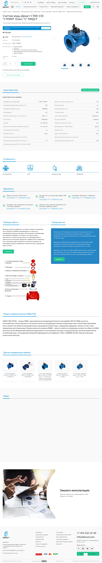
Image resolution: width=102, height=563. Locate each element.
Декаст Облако (51, 2)
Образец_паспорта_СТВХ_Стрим (17, 195)
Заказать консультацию (13, 75)
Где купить (59, 544)
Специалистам (43, 6)
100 (28, 36)
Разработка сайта (39, 561)
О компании (59, 532)
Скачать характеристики (90, 90)
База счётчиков (62, 2)
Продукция (39, 532)
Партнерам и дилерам (57, 6)
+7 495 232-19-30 (94, 2)
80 (26, 36)
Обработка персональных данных (12, 561)
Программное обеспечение (63, 534)
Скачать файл (10, 197)
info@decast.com (86, 537)
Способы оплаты (40, 546)
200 (31, 36)
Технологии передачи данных (64, 541)
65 (24, 36)
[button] (99, 38)
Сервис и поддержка (72, 6)
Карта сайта (59, 561)
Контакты (72, 2)
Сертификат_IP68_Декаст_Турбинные (83, 195)
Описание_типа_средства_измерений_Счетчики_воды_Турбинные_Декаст (52, 205)
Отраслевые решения (29, 6)
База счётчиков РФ (61, 537)
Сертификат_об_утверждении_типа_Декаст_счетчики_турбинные (20, 205)
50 (22, 36)
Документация (40, 539)
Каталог (18, 6)
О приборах (40, 2)
